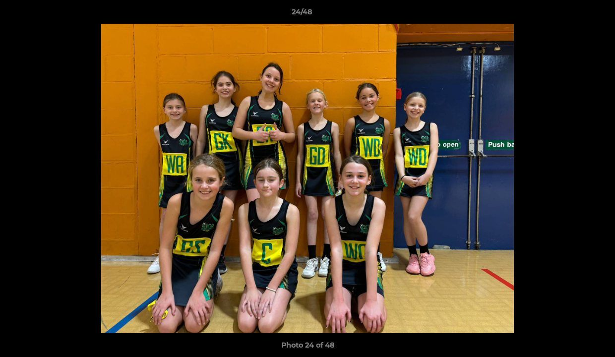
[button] (573, 14)
